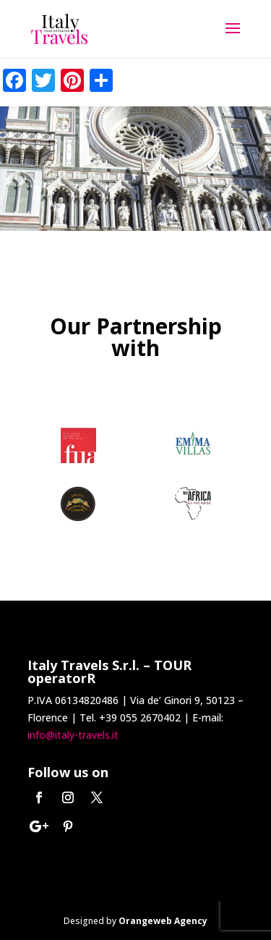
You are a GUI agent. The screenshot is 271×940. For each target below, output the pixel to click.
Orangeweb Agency (163, 921)
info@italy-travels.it (73, 735)
